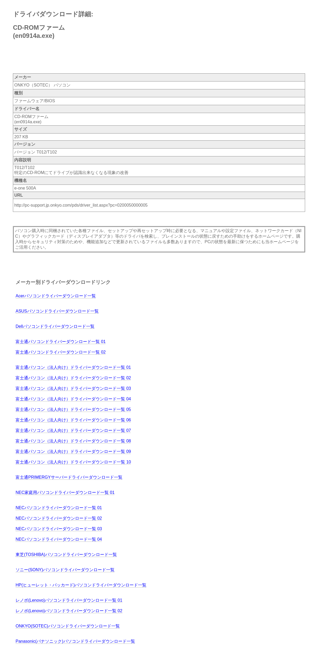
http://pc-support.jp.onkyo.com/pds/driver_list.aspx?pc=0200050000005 (81, 205)
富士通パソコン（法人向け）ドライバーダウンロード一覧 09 (73, 451)
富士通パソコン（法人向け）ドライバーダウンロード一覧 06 (73, 420)
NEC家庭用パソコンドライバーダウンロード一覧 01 (65, 492)
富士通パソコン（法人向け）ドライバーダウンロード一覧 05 (73, 409)
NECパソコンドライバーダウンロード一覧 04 (59, 539)
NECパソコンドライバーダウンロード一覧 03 (59, 529)
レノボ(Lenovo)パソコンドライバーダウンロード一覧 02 (69, 611)
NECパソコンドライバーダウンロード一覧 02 (59, 518)
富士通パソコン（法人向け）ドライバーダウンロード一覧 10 (73, 462)
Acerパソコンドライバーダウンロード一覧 (56, 296)
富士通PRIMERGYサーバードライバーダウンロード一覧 (69, 477)
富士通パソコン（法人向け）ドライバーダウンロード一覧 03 (73, 388)
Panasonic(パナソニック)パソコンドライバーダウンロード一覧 (75, 641)
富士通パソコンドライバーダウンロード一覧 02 (61, 352)
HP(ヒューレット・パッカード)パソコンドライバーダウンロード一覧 (81, 585)
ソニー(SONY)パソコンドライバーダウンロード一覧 (65, 570)
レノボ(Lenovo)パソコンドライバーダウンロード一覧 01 (69, 600)
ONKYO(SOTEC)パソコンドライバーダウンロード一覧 (68, 626)
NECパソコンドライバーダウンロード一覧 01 (59, 507)
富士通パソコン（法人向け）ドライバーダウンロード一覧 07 (73, 430)
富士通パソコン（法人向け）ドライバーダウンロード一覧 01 (73, 367)
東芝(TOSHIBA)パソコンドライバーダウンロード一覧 (66, 554)
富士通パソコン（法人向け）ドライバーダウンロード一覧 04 (73, 399)
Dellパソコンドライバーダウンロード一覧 (55, 326)
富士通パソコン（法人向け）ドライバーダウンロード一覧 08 (73, 441)
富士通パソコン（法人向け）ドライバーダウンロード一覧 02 (73, 378)
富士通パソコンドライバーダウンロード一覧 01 (61, 341)
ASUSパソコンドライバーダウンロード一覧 (57, 311)
